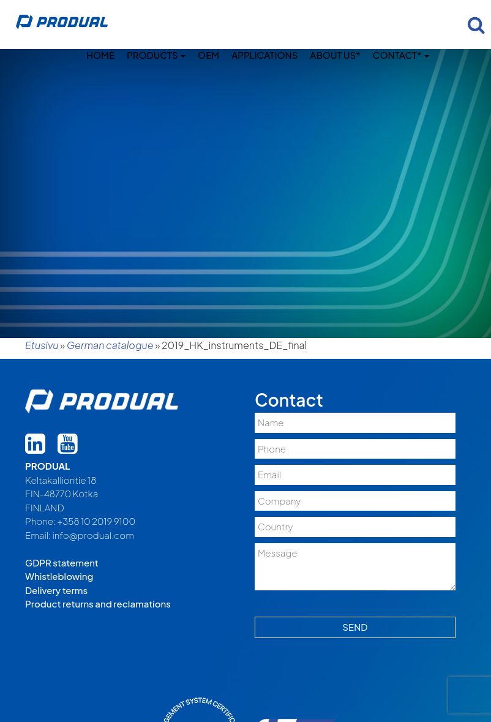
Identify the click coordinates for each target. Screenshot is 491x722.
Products (156, 55)
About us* (335, 55)
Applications (264, 55)
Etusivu (41, 345)
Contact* (401, 55)
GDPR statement (62, 562)
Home (100, 55)
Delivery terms (56, 590)
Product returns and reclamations (98, 603)
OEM (208, 55)
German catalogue (110, 345)
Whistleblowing (59, 576)
